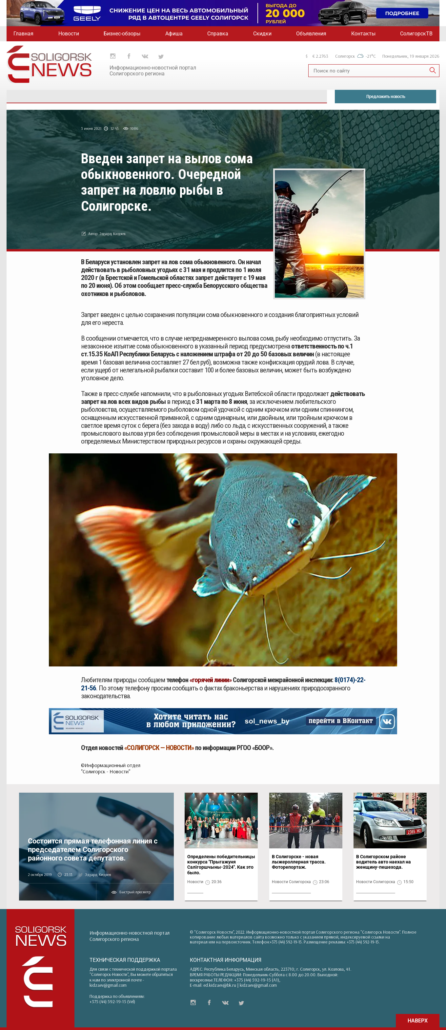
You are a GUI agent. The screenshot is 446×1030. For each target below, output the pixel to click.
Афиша (174, 33)
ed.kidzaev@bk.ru (219, 985)
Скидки (262, 33)
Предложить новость (385, 96)
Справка (217, 33)
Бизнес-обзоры (122, 33)
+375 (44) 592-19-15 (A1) (256, 980)
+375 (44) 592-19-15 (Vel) (112, 1001)
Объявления (311, 33)
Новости (68, 33)
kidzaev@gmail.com (108, 985)
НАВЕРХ (418, 1021)
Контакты (363, 33)
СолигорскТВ (416, 33)
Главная (23, 33)
